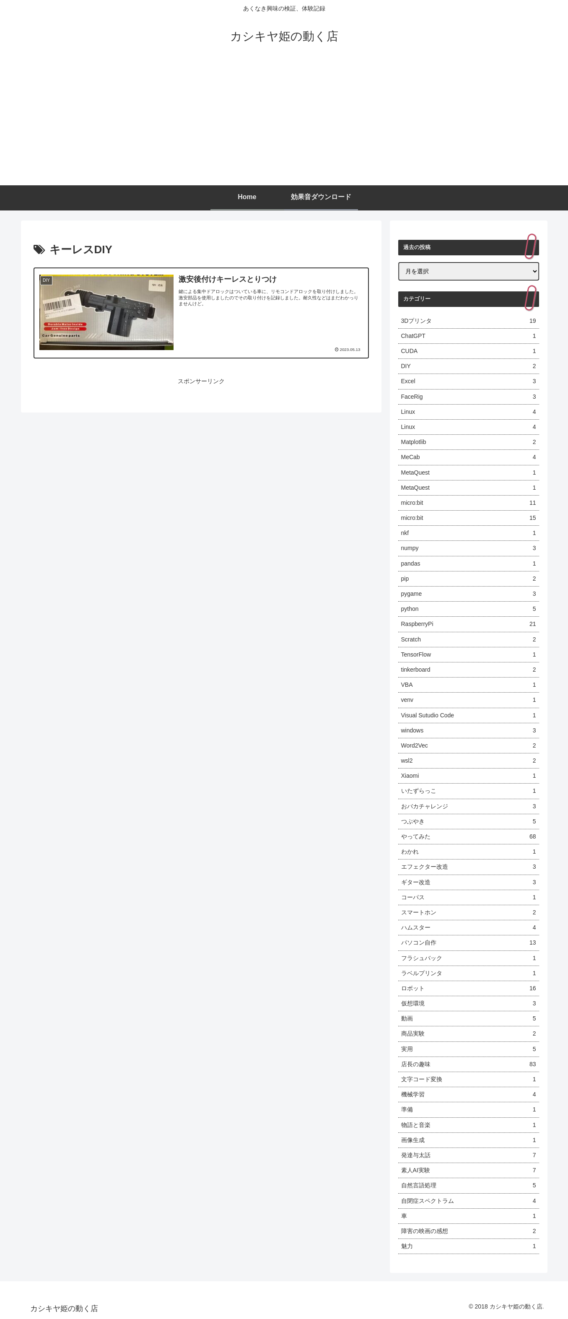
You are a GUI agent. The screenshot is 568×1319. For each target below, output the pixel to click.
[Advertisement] (284, 122)
